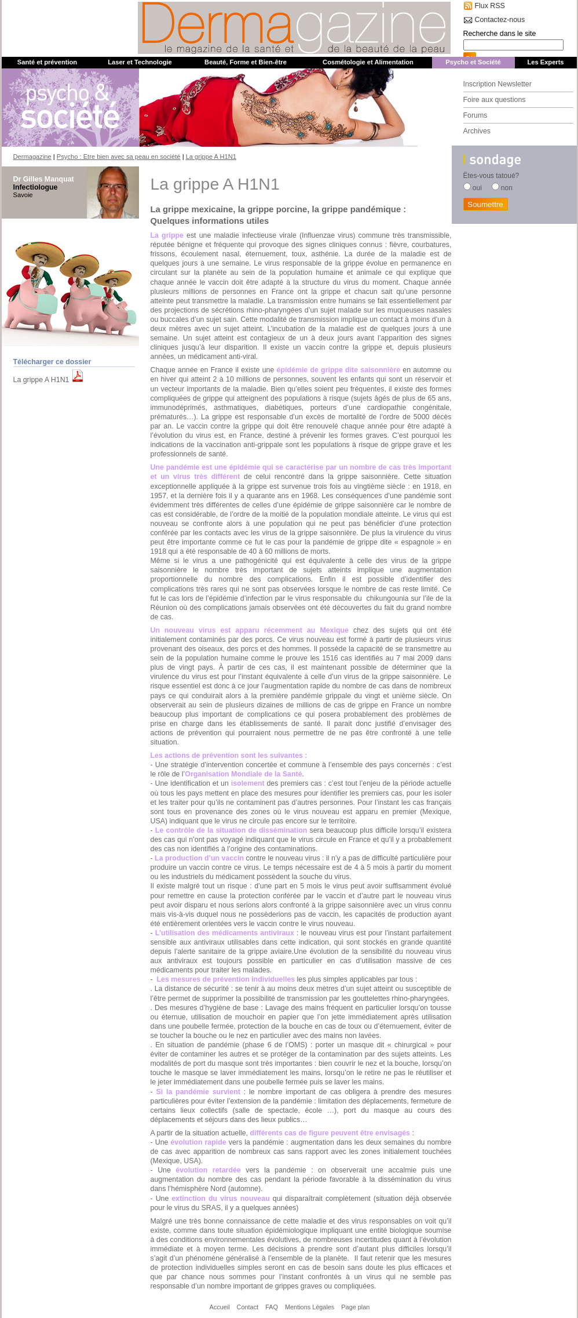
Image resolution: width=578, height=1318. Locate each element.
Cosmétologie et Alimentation (368, 62)
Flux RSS (490, 6)
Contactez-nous (500, 20)
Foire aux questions (494, 100)
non (507, 188)
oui (477, 188)
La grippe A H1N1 (41, 380)
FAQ (271, 1307)
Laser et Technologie (140, 62)
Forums (475, 115)
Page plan (355, 1307)
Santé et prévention (47, 62)
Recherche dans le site (499, 34)
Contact (248, 1307)
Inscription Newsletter (497, 84)
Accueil (220, 1307)
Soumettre (485, 204)
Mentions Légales (309, 1307)
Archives (477, 131)
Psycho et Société (472, 62)
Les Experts (545, 62)
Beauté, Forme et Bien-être (245, 62)
